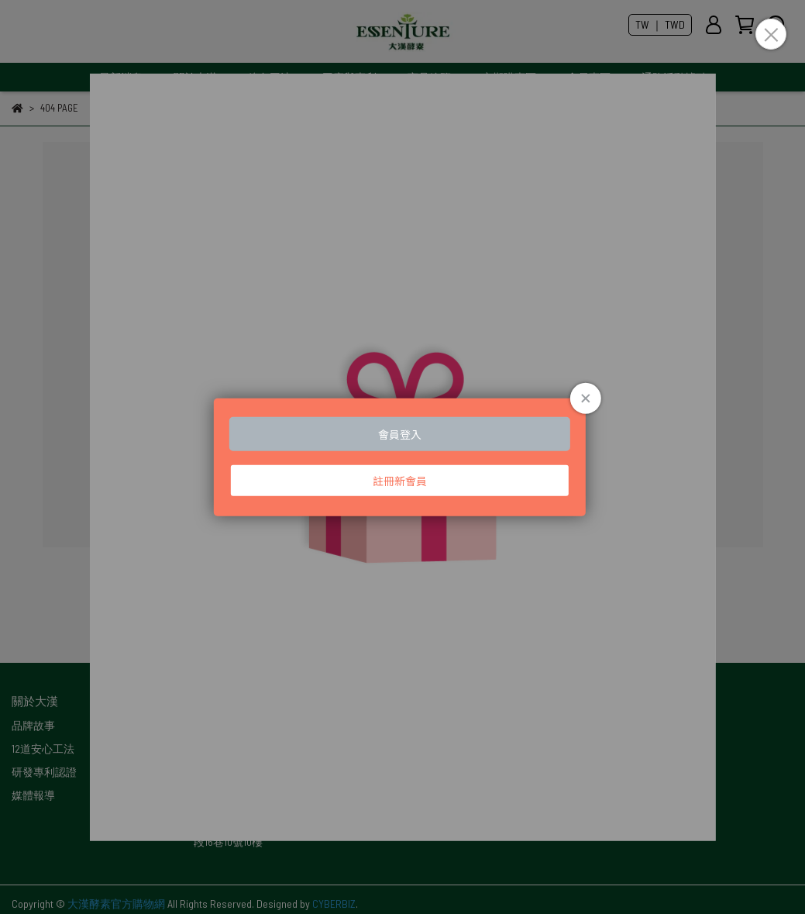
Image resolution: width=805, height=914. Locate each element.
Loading (402, 456)
